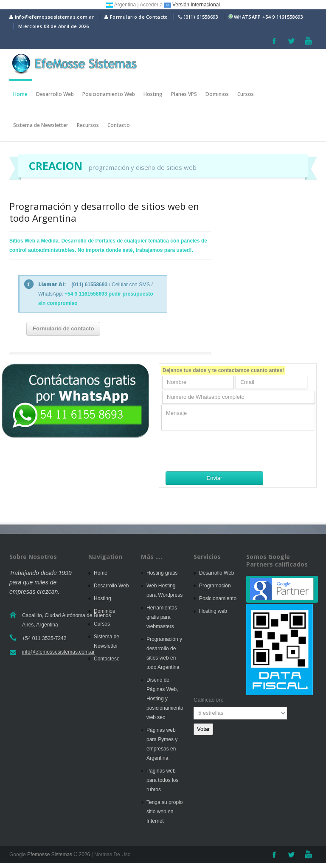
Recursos (88, 125)
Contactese (107, 659)
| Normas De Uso (110, 854)
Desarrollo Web (55, 94)
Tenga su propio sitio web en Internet (164, 811)
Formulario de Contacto (136, 17)
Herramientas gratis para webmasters (161, 617)
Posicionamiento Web (108, 94)
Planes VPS (184, 94)
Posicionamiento (217, 598)
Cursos (245, 94)
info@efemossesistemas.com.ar (51, 17)
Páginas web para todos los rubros (162, 780)
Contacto (118, 125)
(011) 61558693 (200, 17)
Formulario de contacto (63, 328)
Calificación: (208, 700)
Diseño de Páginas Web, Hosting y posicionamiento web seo (164, 698)
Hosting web (213, 611)
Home (20, 94)
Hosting (153, 94)
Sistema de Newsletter (40, 125)
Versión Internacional (192, 5)
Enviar (214, 478)
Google (17, 854)
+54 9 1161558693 (282, 17)
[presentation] (225, 450)
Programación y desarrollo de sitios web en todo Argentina (104, 212)
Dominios (217, 94)
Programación (215, 586)
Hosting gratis (161, 573)
